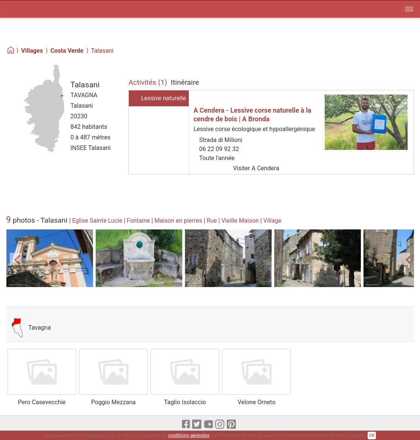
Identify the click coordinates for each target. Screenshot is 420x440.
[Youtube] (209, 424)
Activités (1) (147, 82)
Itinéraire (185, 82)
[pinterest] (232, 424)
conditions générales (189, 435)
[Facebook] (186, 424)
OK (372, 435)
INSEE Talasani (90, 147)
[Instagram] (220, 424)
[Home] (11, 50)
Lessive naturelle (163, 98)
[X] (197, 424)
